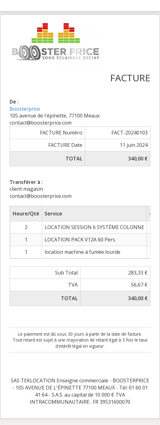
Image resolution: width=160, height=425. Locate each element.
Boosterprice (25, 108)
